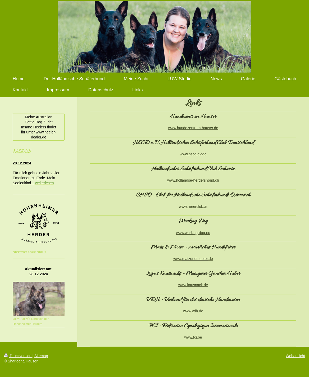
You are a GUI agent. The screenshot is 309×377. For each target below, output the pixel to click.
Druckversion (18, 356)
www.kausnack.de (193, 285)
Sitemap (41, 356)
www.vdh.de (193, 311)
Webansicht (295, 356)
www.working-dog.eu (193, 233)
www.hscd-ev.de (193, 154)
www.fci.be (193, 337)
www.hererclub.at (193, 206)
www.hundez (178, 128)
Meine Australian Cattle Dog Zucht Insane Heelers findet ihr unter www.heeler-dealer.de (38, 127)
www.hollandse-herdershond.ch (193, 180)
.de (210, 259)
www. (177, 259)
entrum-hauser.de (203, 128)
